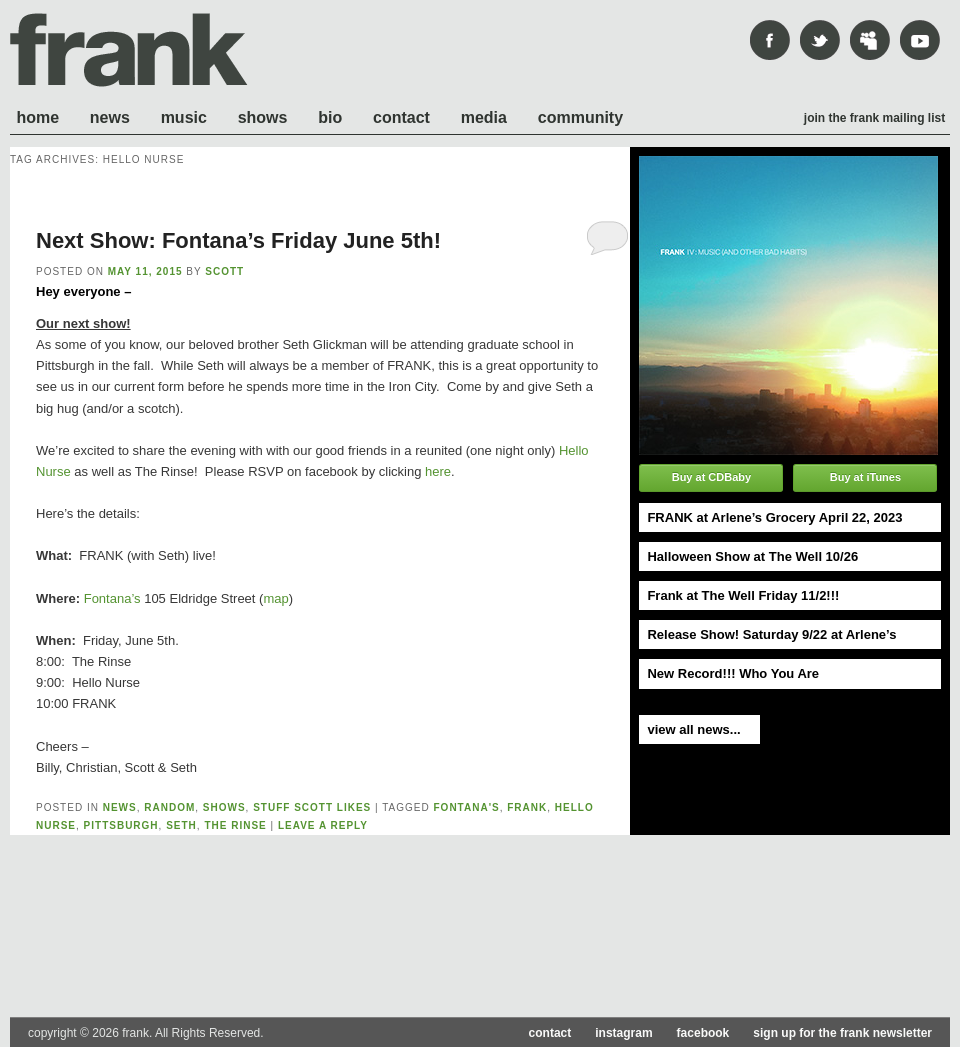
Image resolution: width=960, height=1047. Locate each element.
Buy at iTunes (865, 477)
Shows (263, 117)
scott (224, 271)
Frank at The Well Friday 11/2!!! (743, 595)
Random (169, 807)
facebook (703, 1033)
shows (224, 807)
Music (184, 117)
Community (580, 117)
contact (550, 1033)
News (110, 117)
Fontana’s (112, 598)
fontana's (467, 807)
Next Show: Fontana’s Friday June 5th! (238, 240)
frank (129, 50)
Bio (330, 117)
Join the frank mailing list (874, 118)
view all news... (693, 729)
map (275, 598)
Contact (401, 117)
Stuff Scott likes (312, 807)
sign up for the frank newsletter (842, 1033)
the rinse (235, 825)
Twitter (820, 40)
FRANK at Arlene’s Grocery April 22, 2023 (774, 517)
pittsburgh (121, 825)
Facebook (770, 40)
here (438, 471)
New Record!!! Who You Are (733, 673)
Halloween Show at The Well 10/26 (752, 556)
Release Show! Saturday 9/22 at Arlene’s (771, 634)
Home (37, 117)
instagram (623, 1033)
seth (181, 825)
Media (484, 117)
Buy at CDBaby (711, 477)
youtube (920, 40)
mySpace (870, 40)
